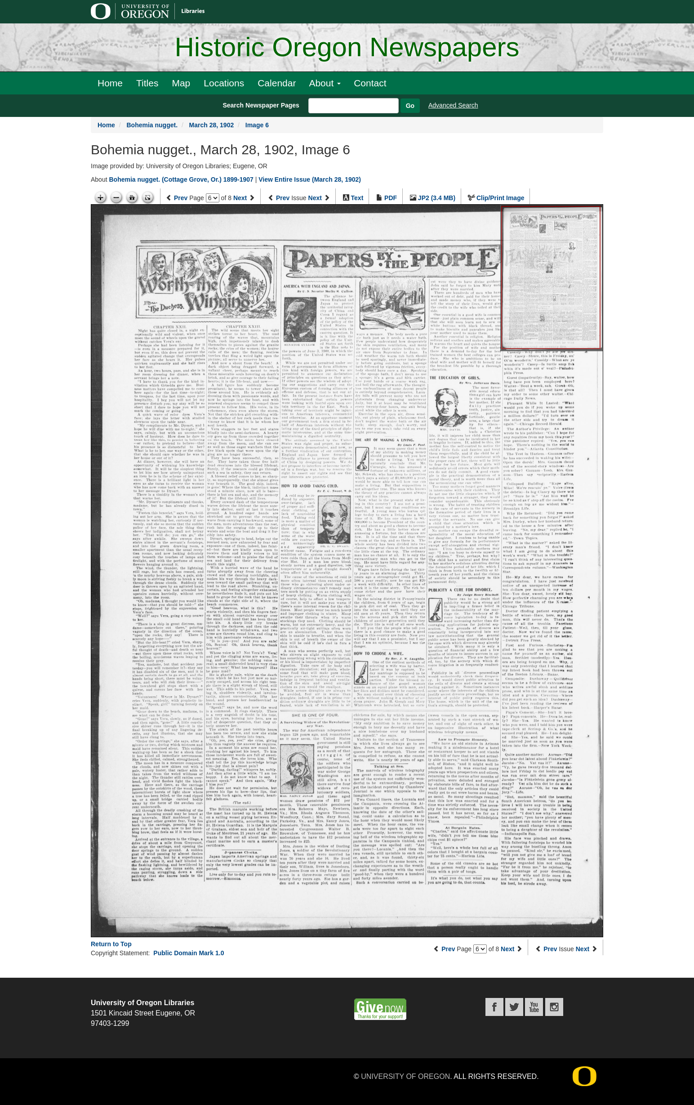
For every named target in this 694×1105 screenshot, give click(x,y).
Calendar (277, 83)
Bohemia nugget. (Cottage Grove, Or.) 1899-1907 (181, 179)
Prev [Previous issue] (282, 197)
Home (110, 83)
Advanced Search (453, 105)
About (325, 83)
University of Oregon (405, 1076)
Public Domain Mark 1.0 (188, 953)
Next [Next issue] (315, 197)
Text (357, 197)
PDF (390, 197)
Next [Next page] (240, 197)
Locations (224, 83)
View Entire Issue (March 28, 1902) (309, 179)
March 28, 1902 (211, 125)
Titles (147, 83)
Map (181, 83)
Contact (370, 83)
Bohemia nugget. (152, 125)
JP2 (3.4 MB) (436, 197)
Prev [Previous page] (180, 197)
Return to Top (111, 944)
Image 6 (257, 125)
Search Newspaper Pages (260, 105)
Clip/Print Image (500, 197)
